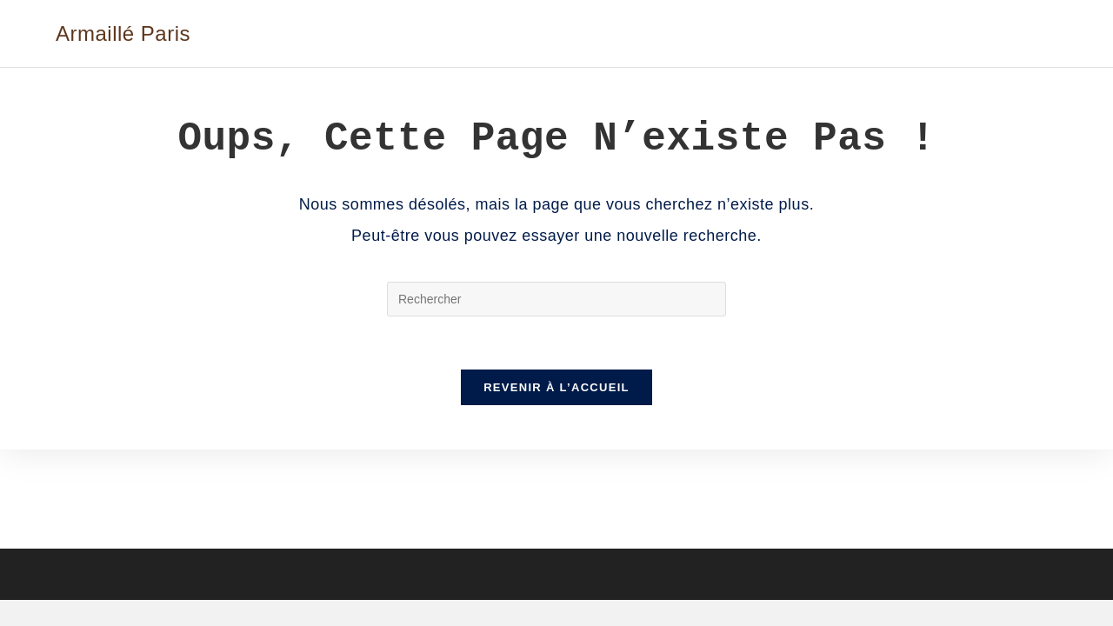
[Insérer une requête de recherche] (556, 299)
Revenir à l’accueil (556, 387)
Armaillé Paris (123, 33)
